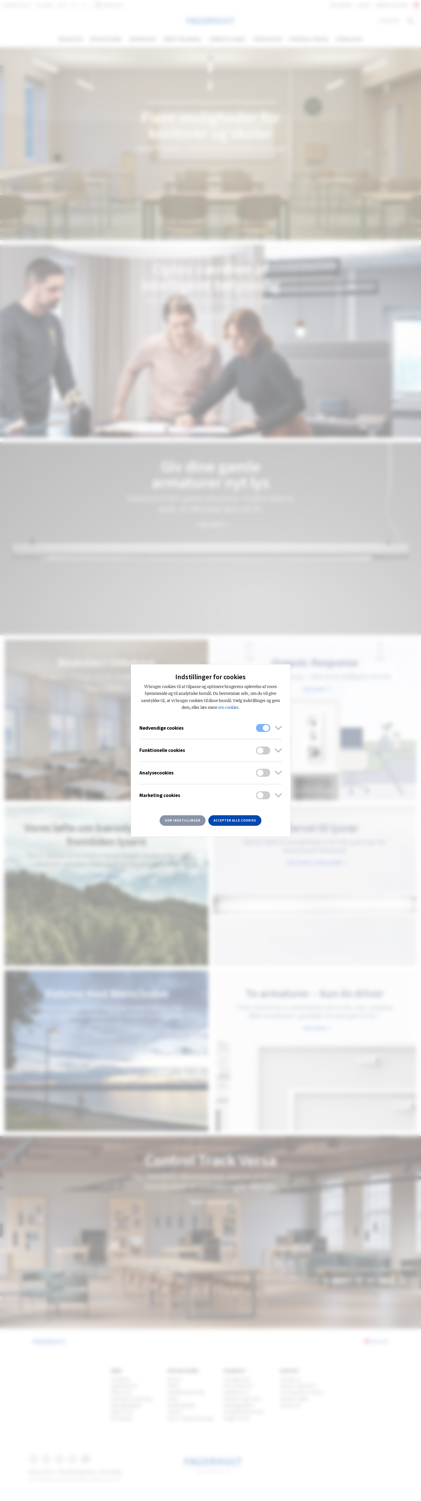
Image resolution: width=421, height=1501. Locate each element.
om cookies (228, 707)
